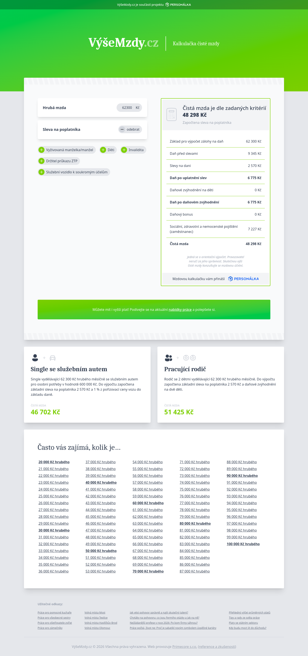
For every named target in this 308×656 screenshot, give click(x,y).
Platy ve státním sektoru (243, 623)
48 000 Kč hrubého (101, 537)
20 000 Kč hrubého (54, 462)
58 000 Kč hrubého (148, 489)
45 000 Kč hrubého (101, 516)
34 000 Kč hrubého (53, 557)
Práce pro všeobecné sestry (54, 617)
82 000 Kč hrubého (195, 537)
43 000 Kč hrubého (101, 503)
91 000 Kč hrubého (242, 482)
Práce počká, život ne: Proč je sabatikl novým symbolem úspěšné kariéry (173, 628)
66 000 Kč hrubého (148, 544)
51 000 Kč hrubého (101, 557)
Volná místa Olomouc (97, 628)
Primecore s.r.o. (184, 646)
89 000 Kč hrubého (242, 468)
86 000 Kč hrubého (195, 564)
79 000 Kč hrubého (195, 516)
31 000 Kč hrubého (53, 537)
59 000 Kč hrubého (148, 496)
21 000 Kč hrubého (53, 468)
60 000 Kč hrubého (148, 503)
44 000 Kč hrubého (101, 509)
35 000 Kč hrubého (53, 564)
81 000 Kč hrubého (195, 530)
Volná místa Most (94, 612)
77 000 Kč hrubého (195, 503)
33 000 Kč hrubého (53, 550)
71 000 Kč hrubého (195, 462)
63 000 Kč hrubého (148, 523)
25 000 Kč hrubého (53, 496)
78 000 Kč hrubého (195, 509)
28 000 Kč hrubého (53, 516)
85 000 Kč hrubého (195, 557)
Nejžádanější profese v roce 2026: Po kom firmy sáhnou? (164, 623)
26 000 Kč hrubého (53, 503)
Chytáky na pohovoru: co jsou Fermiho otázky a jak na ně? (164, 617)
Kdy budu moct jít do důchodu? (247, 628)
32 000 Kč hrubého (53, 544)
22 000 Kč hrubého (53, 475)
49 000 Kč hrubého (101, 544)
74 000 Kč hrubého (195, 482)
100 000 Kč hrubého (243, 544)
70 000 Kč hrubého (148, 571)
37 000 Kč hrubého (101, 462)
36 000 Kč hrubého (53, 571)
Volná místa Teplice (96, 617)
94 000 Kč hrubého (242, 503)
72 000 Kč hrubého (195, 468)
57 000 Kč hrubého (148, 482)
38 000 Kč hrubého (101, 468)
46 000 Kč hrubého (101, 523)
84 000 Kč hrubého (195, 550)
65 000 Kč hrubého (148, 537)
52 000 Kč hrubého (101, 564)
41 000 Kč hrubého (101, 489)
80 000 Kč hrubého (195, 523)
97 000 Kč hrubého (242, 523)
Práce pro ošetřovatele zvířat (55, 623)
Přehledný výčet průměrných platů (249, 612)
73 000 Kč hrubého (195, 475)
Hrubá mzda (54, 107)
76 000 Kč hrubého (195, 496)
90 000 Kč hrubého (242, 475)
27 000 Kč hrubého (53, 509)
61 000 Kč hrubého (148, 509)
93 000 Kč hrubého (242, 496)
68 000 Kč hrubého (148, 557)
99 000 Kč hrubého (242, 537)
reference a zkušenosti (217, 646)
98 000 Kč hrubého (242, 530)
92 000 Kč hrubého (242, 489)
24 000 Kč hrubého (53, 489)
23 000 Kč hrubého (53, 482)
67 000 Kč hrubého (148, 550)
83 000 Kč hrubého (195, 544)
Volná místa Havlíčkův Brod (100, 623)
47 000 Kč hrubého (101, 530)
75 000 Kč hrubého (195, 489)
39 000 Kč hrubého (101, 475)
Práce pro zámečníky (50, 628)
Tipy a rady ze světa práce (244, 617)
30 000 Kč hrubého (54, 530)
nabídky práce (180, 309)
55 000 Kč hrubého (148, 468)
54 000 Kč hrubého (148, 462)
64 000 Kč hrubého (148, 530)
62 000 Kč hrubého (148, 516)
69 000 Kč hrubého (148, 564)
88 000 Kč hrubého (242, 462)
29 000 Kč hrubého (53, 523)
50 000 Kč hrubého (101, 550)
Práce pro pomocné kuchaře (54, 612)
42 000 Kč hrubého (101, 496)
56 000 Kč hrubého (148, 475)
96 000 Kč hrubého (242, 516)
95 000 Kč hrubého (242, 509)
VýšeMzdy (124, 43)
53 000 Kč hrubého (101, 571)
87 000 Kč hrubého (195, 571)
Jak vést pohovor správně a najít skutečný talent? (159, 612)
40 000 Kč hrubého (101, 482)
